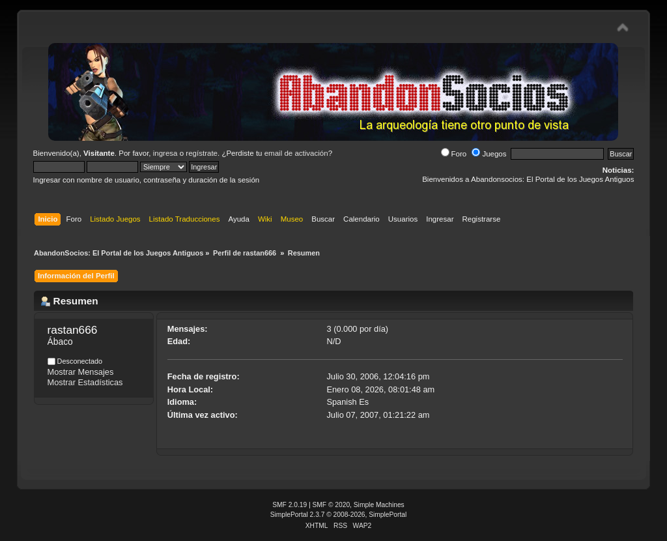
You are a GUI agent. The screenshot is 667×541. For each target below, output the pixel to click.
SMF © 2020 (331, 504)
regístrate (202, 153)
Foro (454, 154)
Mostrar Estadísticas (85, 382)
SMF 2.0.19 (289, 504)
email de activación (296, 153)
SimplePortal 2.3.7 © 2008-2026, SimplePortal (338, 514)
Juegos (489, 154)
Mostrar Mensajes (81, 372)
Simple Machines (379, 504)
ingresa (165, 153)
